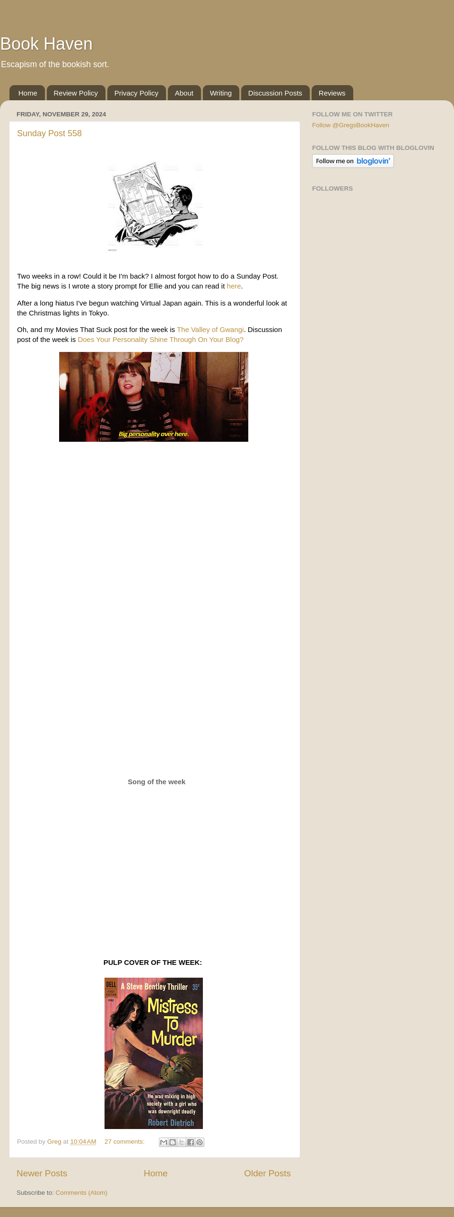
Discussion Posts (275, 93)
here (234, 286)
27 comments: (126, 1141)
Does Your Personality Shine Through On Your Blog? (161, 339)
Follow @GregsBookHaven (350, 125)
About (184, 93)
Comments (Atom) (82, 1192)
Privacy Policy (136, 93)
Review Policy (76, 93)
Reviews (332, 93)
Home (27, 93)
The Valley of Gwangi (210, 329)
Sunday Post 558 (49, 133)
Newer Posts (42, 1173)
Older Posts (267, 1173)
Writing (221, 93)
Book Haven (46, 43)
